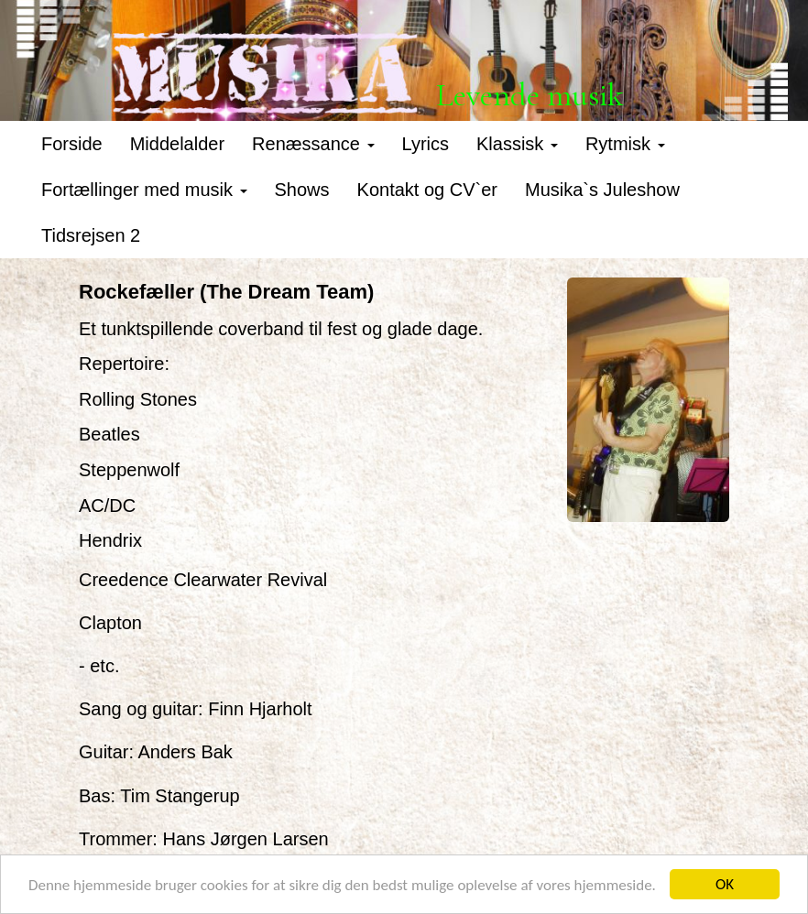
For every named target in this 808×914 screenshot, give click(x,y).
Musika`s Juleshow (602, 190)
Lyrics (425, 144)
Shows (302, 190)
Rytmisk (625, 144)
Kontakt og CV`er (427, 190)
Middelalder (177, 144)
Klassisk (517, 144)
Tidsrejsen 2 (90, 235)
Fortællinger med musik (144, 190)
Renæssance (313, 144)
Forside (72, 144)
